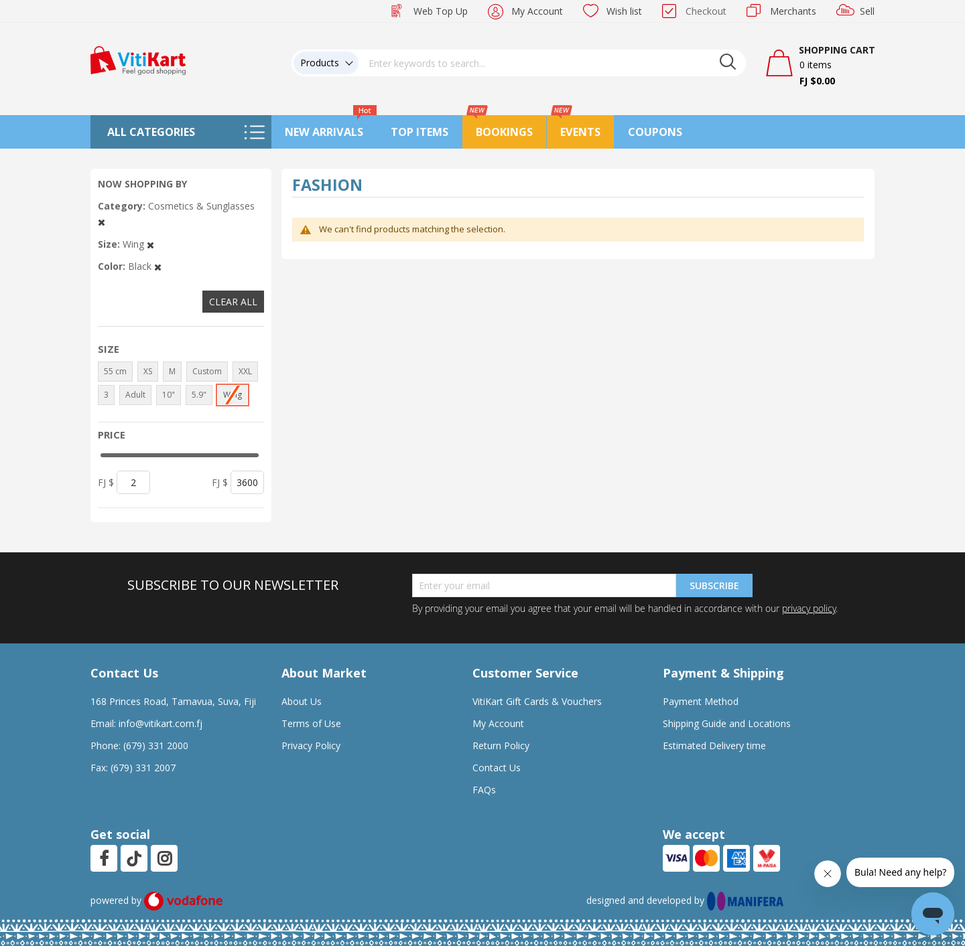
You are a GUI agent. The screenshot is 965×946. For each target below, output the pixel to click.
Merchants (793, 11)
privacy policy (809, 608)
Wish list (624, 11)
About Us (301, 701)
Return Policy (500, 745)
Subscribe (714, 585)
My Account (537, 11)
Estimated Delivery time (714, 745)
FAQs (484, 789)
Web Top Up (440, 11)
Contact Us (496, 767)
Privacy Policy (310, 745)
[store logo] (138, 59)
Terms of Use (311, 723)
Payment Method (700, 701)
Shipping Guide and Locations (727, 723)
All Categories (151, 132)
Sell (867, 11)
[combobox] (552, 63)
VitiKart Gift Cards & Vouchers (537, 701)
